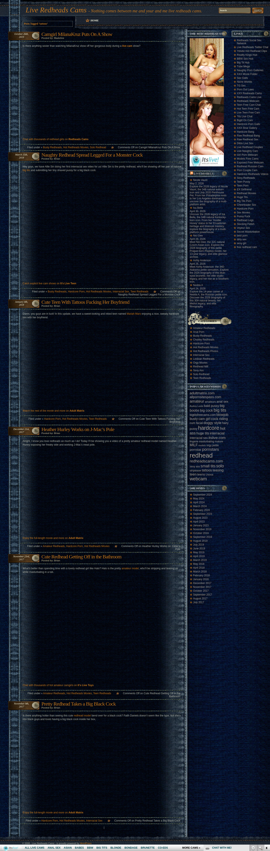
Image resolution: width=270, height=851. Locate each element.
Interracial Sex (121, 291)
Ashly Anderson (202, 260)
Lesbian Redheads (203, 358)
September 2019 (202, 537)
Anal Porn (198, 331)
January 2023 (201, 525)
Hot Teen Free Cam (248, 108)
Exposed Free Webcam (250, 162)
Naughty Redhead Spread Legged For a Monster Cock (92, 155)
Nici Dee (198, 235)
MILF (194, 445)
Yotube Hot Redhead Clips (252, 51)
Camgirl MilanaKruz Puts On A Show (76, 34)
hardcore (208, 428)
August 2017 (200, 598)
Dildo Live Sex (245, 143)
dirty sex (242, 239)
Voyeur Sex (243, 227)
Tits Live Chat (244, 116)
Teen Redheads (139, 291)
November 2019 (202, 529)
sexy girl (241, 243)
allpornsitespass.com (205, 397)
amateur (197, 401)
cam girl (204, 419)
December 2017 (202, 583)
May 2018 (198, 563)
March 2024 (200, 506)
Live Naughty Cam (247, 151)
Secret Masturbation (248, 231)
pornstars (210, 449)
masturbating (206, 441)
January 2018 (201, 579)
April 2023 (199, 521)
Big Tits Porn (244, 201)
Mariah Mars (134, 313)
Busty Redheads (52, 147)
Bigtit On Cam (245, 120)
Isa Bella (198, 207)
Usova (209, 474)
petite (215, 445)
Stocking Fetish (245, 224)
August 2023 (200, 517)
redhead (201, 455)
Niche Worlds (244, 81)
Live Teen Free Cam (248, 112)
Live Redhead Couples (250, 147)
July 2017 (198, 602)
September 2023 (202, 513)
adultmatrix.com (202, 393)
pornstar (195, 449)
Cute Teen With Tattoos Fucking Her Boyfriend (85, 302)
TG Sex (241, 85)
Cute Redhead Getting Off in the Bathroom (81, 556)
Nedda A (198, 285)
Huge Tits (242, 197)
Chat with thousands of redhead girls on (55, 139)
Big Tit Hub (243, 62)
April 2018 (199, 567)
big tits (26, 170)
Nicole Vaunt (200, 180)
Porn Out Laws (245, 89)
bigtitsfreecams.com (203, 415)
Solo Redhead (98, 147)
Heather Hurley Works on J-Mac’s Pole (77, 429)
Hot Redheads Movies (75, 147)
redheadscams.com (206, 461)
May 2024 (198, 498)
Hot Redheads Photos (205, 351)
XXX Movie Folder (247, 74)
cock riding (219, 419)
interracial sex (199, 438)
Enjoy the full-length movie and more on (53, 538)
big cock (206, 410)
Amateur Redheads (54, 546)
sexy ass (195, 466)
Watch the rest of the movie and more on (53, 410)
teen (193, 474)
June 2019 (199, 548)
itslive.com (217, 438)
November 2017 (202, 586)
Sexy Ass (198, 370)
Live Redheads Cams (56, 10)
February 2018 (201, 575)
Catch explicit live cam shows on (49, 283)
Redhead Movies (246, 193)
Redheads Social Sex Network (249, 42)
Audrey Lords (196, 406)
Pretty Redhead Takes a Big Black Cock (78, 704)
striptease (195, 470)
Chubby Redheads (203, 339)
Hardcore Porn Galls (248, 124)
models (202, 445)
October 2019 (201, 533)
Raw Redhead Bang (248, 135)
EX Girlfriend (244, 189)
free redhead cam (247, 247)
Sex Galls (242, 77)
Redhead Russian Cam (250, 166)
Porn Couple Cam (247, 170)
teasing (218, 470)
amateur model (130, 568)
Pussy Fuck (243, 216)
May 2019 (198, 552)
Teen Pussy (243, 181)
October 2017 (201, 590)
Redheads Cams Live (249, 97)
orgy (209, 445)
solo (220, 466)
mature (219, 441)
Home (95, 20)
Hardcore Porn (76, 291)
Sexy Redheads (246, 177)
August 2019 (200, 540)
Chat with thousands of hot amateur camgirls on (58, 685)
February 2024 (201, 510)
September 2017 (202, 594)
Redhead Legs (245, 220)
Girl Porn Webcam (247, 154)
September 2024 (202, 494)
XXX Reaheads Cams (249, 93)
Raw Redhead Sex (247, 139)
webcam (198, 478)
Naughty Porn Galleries (250, 70)
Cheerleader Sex (246, 204)
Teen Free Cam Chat (249, 104)
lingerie (194, 441)
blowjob (222, 415)
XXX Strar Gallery (247, 127)
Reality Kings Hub (247, 54)
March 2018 (200, 571)
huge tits (202, 433)
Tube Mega (243, 66)
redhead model (82, 715)
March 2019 (200, 560)
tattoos (207, 470)
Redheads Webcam (248, 101)
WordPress (85, 843)
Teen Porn (243, 185)
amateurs (210, 401)
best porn (242, 235)
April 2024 (199, 502)
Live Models (203, 173)
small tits (208, 466)
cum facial (196, 423)
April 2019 (199, 556)
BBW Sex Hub (245, 58)
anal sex (222, 401)
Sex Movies (243, 212)
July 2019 (198, 544)
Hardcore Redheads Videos (252, 174)
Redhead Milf (200, 366)
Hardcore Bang (245, 131)
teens (201, 474)
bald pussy (211, 406)
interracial (217, 433)
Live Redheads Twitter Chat (252, 47)
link (266, 784)
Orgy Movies (200, 362)
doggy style (212, 423)
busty (194, 419)
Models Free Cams (247, 158)
